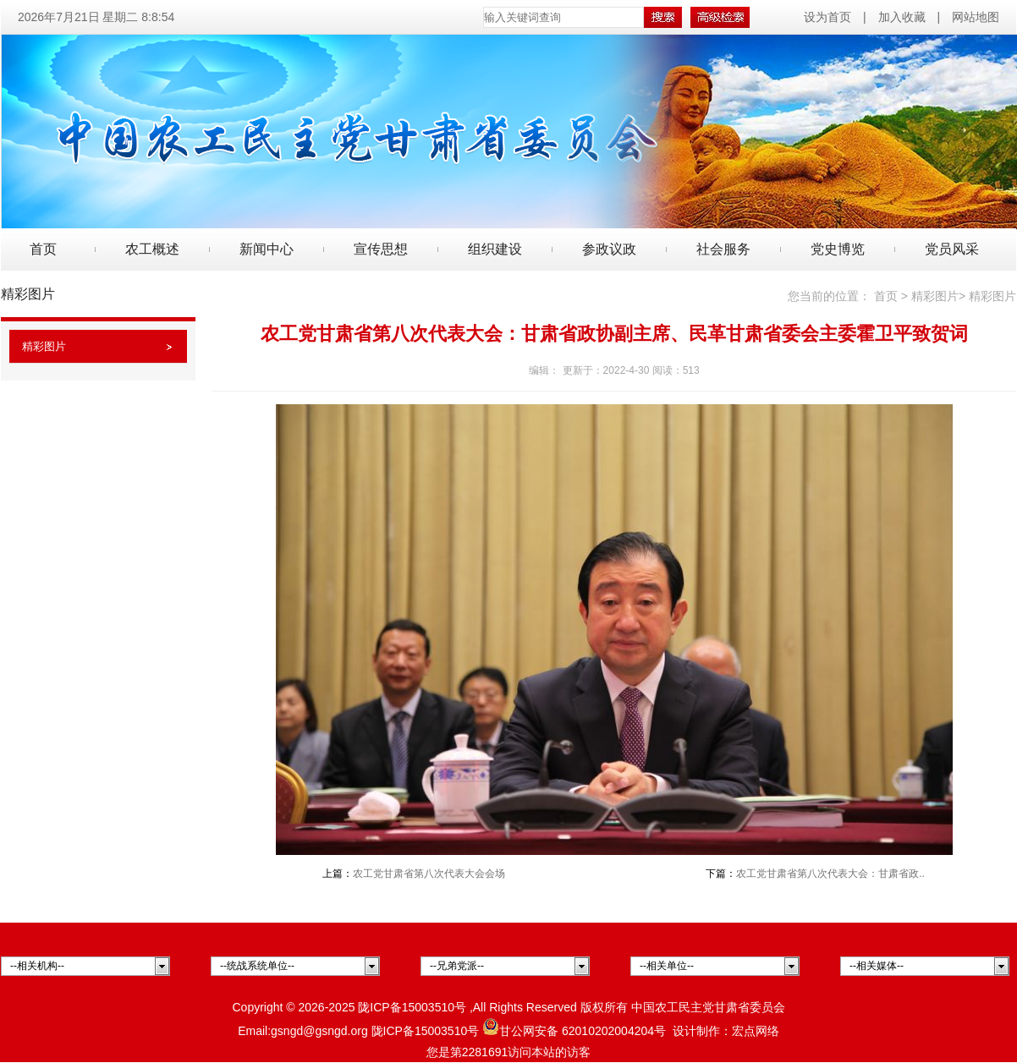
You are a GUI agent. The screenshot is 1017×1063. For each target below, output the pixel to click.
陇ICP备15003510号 (412, 1007)
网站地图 (975, 17)
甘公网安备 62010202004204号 (574, 1031)
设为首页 (829, 17)
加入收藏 (902, 17)
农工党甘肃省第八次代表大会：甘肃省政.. (830, 873)
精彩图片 (44, 346)
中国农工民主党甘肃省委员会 (708, 1007)
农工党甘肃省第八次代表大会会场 (429, 873)
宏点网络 (755, 1031)
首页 (43, 249)
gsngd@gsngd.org (319, 1031)
